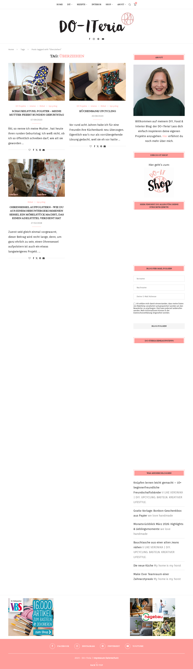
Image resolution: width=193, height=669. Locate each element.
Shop (108, 4)
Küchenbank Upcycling (97, 111)
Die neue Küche (143, 565)
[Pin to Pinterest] (40, 150)
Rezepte (81, 4)
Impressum (99, 658)
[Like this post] (29, 150)
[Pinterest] (98, 39)
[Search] (129, 4)
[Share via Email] (44, 150)
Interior (96, 4)
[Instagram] (94, 39)
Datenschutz (112, 658)
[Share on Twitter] (37, 150)
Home (60, 4)
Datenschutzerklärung (142, 313)
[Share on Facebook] (33, 150)
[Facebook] (89, 39)
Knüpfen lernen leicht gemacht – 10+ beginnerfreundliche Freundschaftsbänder (157, 487)
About (120, 4)
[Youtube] (103, 39)
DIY (68, 4)
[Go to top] (96, 664)
